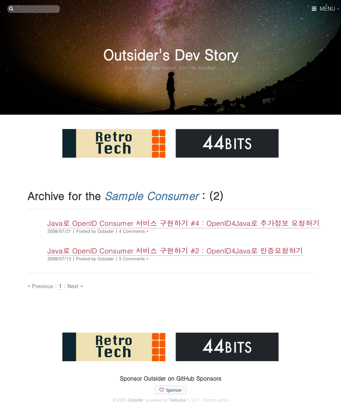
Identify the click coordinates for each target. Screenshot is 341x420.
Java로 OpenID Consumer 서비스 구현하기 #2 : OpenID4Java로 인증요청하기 (175, 250)
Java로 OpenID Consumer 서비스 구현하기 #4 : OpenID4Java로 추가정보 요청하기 (183, 223)
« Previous (41, 286)
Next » (75, 286)
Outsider (135, 400)
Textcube (177, 400)
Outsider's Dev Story (170, 54)
